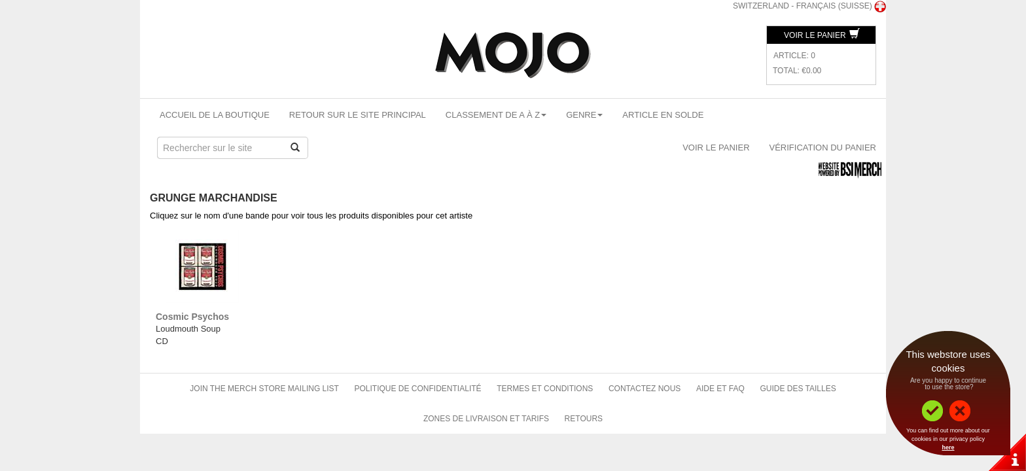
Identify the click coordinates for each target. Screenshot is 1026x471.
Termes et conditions (545, 388)
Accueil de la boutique (215, 115)
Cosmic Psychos (192, 316)
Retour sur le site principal (357, 115)
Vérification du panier (823, 147)
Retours (584, 418)
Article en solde (662, 115)
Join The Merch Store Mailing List (264, 388)
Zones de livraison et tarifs (486, 418)
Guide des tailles (798, 388)
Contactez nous (645, 388)
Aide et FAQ (720, 388)
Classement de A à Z (496, 115)
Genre (584, 115)
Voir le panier (822, 35)
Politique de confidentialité (418, 388)
